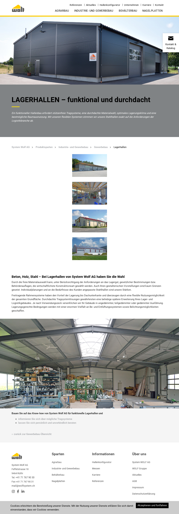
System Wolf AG (21, 147)
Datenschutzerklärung (143, 493)
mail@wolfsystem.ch (23, 485)
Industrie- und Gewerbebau (93, 10)
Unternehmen (131, 5)
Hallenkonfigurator (110, 5)
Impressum (138, 487)
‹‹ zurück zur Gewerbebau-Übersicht (31, 434)
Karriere (147, 5)
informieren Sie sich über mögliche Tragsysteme (45, 419)
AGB (134, 481)
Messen (96, 468)
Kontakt (159, 5)
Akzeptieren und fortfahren (152, 505)
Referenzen (76, 5)
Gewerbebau (101, 147)
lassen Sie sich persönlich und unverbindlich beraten (47, 422)
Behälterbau (128, 10)
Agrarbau (62, 10)
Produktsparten (44, 147)
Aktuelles (91, 5)
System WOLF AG (141, 462)
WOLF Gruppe (139, 468)
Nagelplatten (152, 10)
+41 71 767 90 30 (25, 477)
